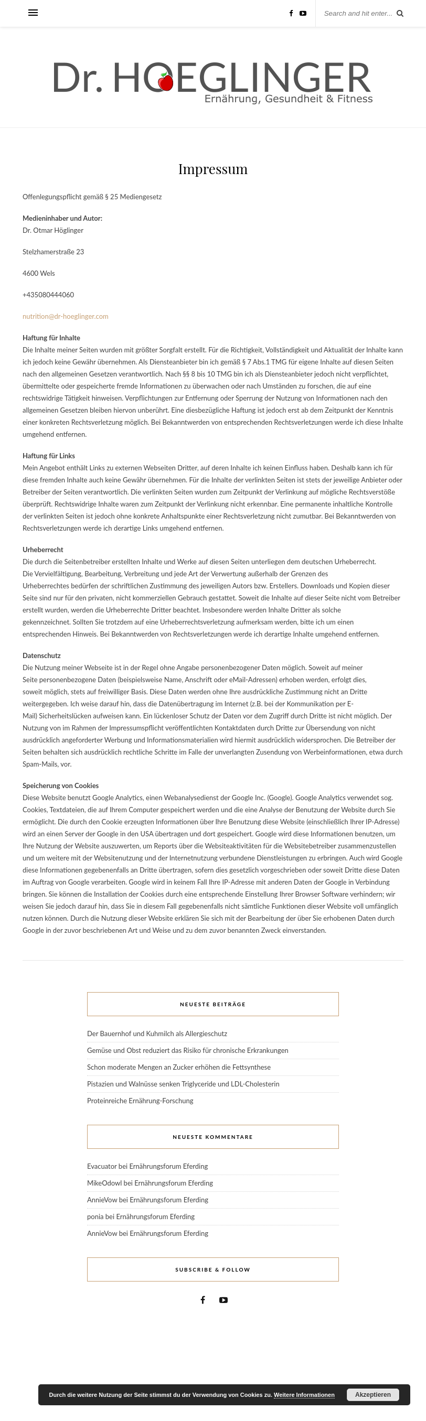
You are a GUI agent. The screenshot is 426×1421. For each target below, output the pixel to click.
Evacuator (102, 1166)
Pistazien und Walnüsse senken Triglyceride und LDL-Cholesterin (183, 1084)
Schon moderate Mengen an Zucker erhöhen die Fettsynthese (179, 1067)
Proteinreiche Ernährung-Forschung (140, 1100)
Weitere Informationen (304, 1395)
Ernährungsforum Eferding (168, 1166)
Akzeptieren (373, 1394)
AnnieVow (102, 1200)
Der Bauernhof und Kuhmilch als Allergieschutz (157, 1033)
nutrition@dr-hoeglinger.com (66, 316)
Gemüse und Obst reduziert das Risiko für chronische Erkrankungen (188, 1050)
